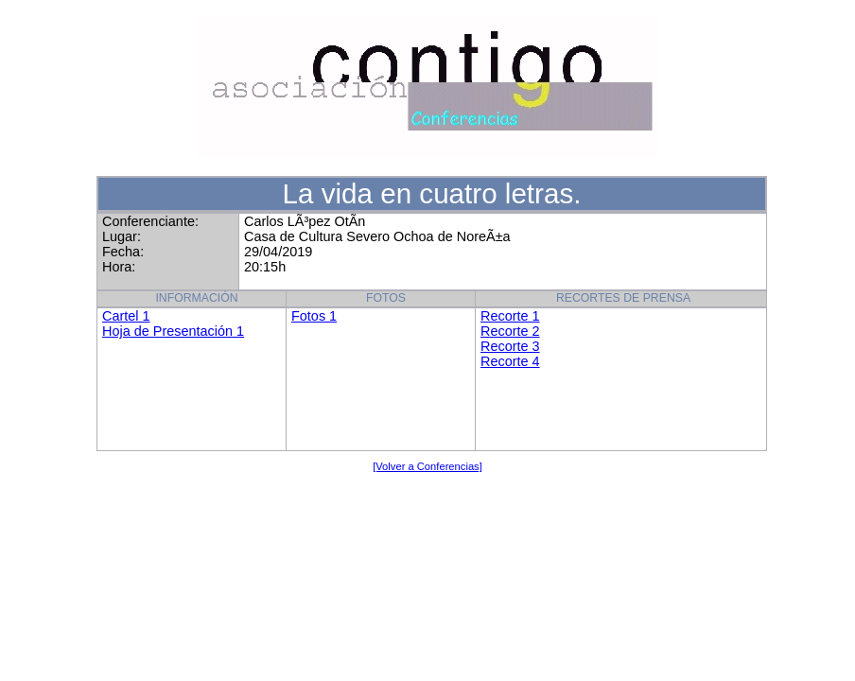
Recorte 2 (510, 331)
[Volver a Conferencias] (427, 466)
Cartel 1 (126, 315)
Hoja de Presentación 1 (173, 331)
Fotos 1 (314, 315)
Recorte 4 (510, 361)
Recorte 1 (510, 315)
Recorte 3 (510, 346)
